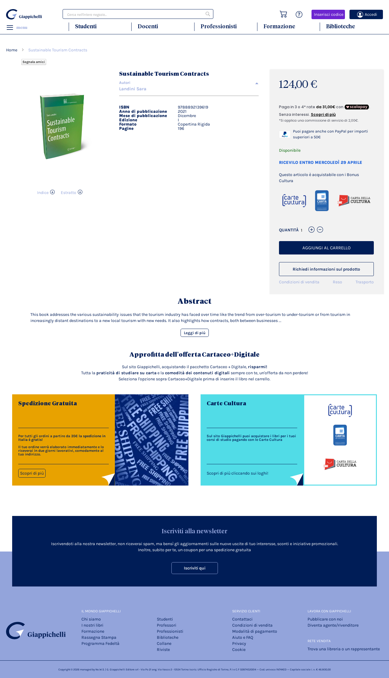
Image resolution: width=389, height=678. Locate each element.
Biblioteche (340, 26)
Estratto (68, 192)
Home (11, 50)
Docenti (148, 26)
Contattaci (242, 619)
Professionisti (219, 26)
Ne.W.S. (100, 669)
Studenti (86, 26)
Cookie (239, 649)
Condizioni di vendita (299, 282)
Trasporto (365, 282)
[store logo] (25, 14)
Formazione (279, 26)
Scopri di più (32, 473)
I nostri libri (92, 625)
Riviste (163, 649)
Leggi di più (194, 332)
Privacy (239, 643)
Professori (166, 625)
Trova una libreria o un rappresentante (344, 649)
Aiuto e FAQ (242, 637)
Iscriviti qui (194, 568)
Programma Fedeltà (100, 643)
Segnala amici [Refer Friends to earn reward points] (33, 62)
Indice (43, 192)
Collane (164, 643)
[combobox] (138, 14)
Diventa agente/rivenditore (333, 625)
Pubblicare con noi (325, 619)
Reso (337, 282)
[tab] (189, 83)
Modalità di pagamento (254, 631)
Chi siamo (91, 619)
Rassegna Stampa (98, 637)
